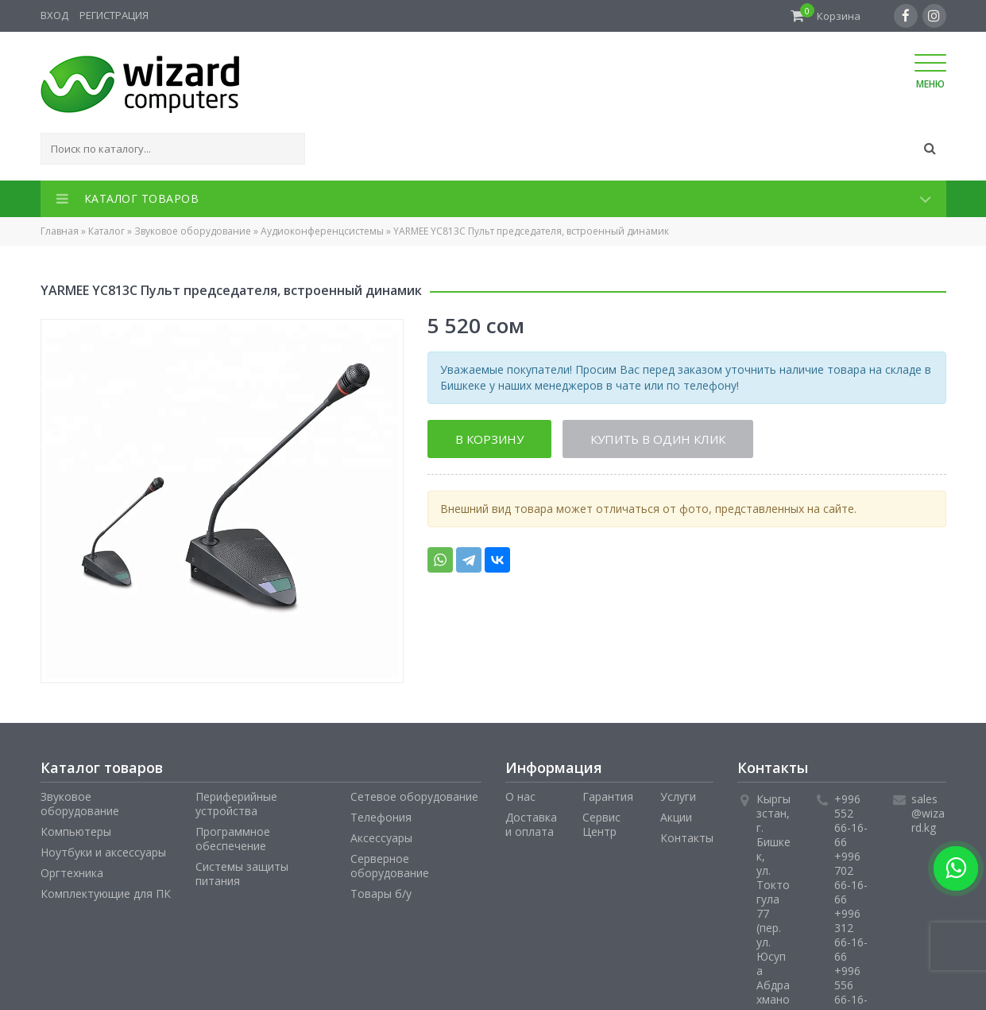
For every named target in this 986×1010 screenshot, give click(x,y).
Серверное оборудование (389, 865)
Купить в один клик (657, 439)
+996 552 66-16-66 (851, 820)
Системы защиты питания (241, 873)
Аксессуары (381, 837)
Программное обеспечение (232, 838)
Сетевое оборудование (414, 796)
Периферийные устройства (236, 803)
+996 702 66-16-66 (851, 878)
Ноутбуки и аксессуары (103, 852)
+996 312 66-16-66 (851, 935)
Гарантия (607, 796)
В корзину (489, 439)
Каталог (106, 231)
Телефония (381, 817)
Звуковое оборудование (192, 231)
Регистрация (114, 15)
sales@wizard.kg (928, 813)
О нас (520, 796)
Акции (676, 817)
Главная (60, 231)
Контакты (686, 837)
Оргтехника (72, 872)
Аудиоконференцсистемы (322, 231)
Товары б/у (381, 893)
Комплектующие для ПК (106, 893)
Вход (54, 15)
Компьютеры (76, 831)
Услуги (678, 796)
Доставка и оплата (531, 824)
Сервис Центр (601, 824)
